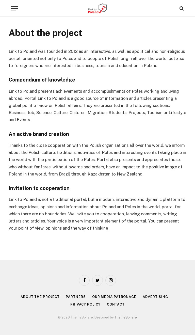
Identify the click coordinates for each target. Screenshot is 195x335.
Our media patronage (114, 297)
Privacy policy (85, 304)
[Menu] (14, 8)
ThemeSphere (126, 317)
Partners (76, 297)
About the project (40, 297)
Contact (116, 304)
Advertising (155, 297)
